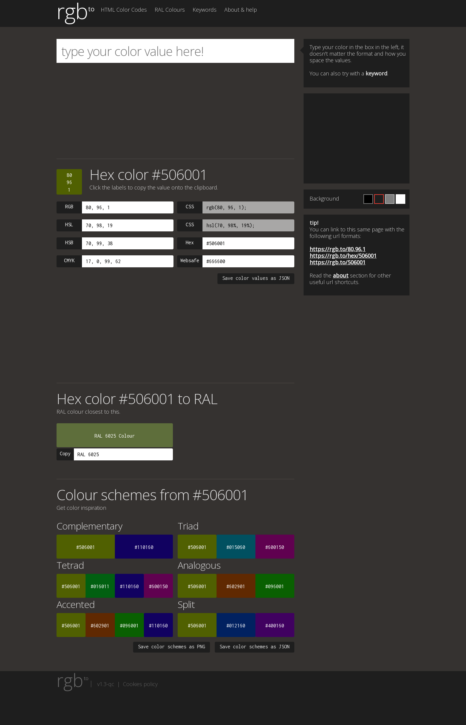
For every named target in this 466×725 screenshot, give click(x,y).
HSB (69, 242)
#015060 (235, 547)
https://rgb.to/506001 (338, 262)
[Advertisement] (175, 111)
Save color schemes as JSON (255, 646)
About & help (240, 9)
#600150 (274, 547)
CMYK (69, 260)
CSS (190, 206)
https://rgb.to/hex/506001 (343, 255)
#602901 (235, 586)
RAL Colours (170, 9)
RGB (69, 206)
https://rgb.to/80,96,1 (338, 249)
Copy (65, 453)
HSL (69, 224)
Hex (190, 242)
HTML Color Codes (124, 9)
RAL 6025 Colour (115, 436)
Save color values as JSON (256, 278)
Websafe (189, 260)
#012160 (235, 625)
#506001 (85, 547)
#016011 (100, 586)
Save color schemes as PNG (171, 646)
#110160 (144, 547)
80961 (69, 182)
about (340, 275)
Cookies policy (140, 684)
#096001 (274, 586)
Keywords (205, 9)
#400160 (274, 625)
